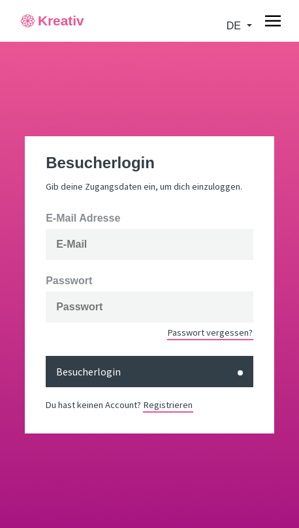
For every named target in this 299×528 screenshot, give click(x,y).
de (235, 25)
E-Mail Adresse (83, 218)
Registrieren (168, 405)
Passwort (69, 281)
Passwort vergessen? (210, 332)
